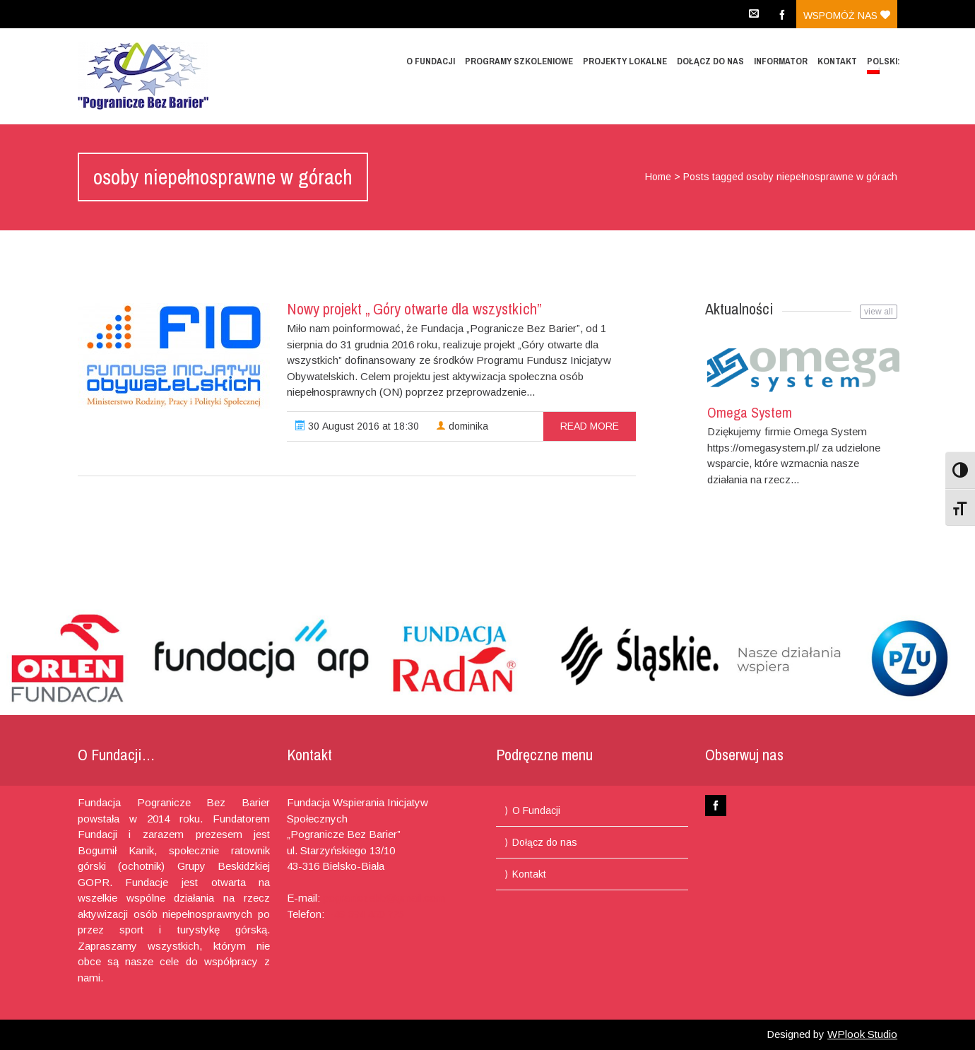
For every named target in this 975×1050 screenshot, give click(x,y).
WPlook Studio (862, 1034)
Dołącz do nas (710, 61)
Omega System (749, 412)
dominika (462, 426)
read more (589, 426)
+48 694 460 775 (365, 914)
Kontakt (837, 61)
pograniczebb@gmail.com (384, 898)
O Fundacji (430, 61)
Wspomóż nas (846, 15)
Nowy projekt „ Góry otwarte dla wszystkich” (414, 308)
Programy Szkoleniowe (519, 61)
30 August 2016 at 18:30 (357, 426)
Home (658, 176)
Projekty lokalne (625, 61)
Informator (781, 61)
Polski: (884, 64)
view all (878, 312)
